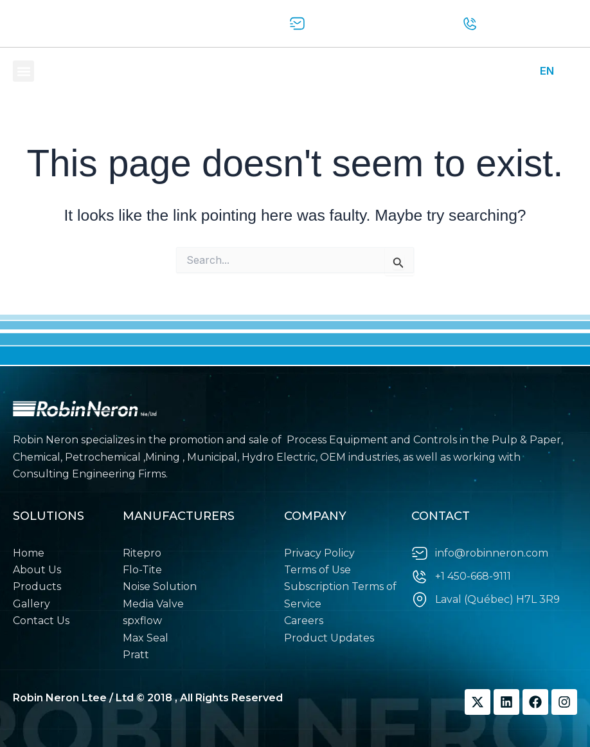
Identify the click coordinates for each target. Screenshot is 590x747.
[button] (23, 71)
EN (547, 70)
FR (570, 70)
